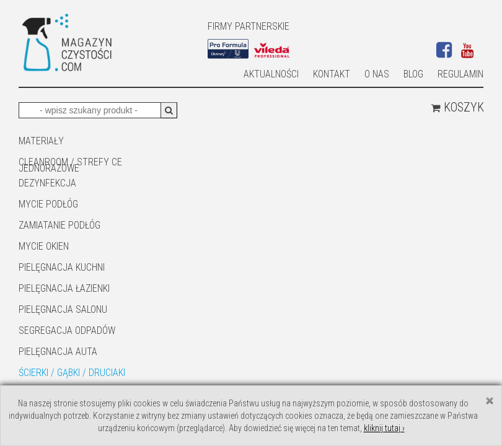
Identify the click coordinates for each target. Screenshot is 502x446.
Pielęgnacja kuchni (62, 267)
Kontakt (331, 74)
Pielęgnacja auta (58, 351)
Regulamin (460, 74)
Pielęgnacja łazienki (64, 288)
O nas (376, 74)
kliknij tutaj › (384, 428)
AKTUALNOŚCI (271, 74)
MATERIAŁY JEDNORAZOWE (49, 142)
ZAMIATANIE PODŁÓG (59, 225)
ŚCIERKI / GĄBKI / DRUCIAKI (72, 372)
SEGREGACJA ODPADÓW (67, 330)
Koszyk (456, 107)
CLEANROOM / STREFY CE (70, 162)
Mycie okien (44, 246)
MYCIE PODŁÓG (48, 204)
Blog (413, 74)
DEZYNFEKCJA (47, 183)
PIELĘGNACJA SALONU (63, 309)
